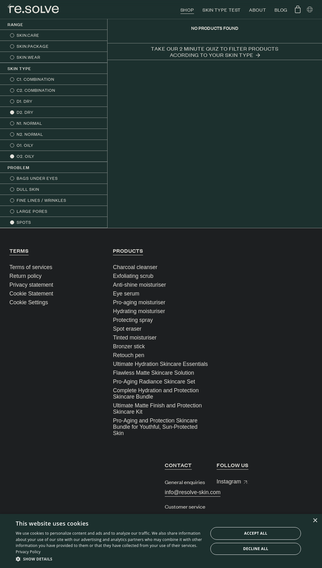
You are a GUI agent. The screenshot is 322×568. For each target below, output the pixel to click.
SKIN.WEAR (28, 57)
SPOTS (24, 222)
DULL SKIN (28, 189)
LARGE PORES (32, 211)
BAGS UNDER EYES (37, 178)
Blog (281, 9)
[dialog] (161, 541)
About (257, 9)
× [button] (315, 520)
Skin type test (222, 9)
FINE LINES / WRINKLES (41, 200)
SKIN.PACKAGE (33, 46)
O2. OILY (25, 156)
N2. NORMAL (30, 134)
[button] (109, 559)
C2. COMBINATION (36, 90)
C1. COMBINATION (35, 79)
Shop (187, 9)
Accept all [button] (255, 533)
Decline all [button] (255, 548)
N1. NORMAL (29, 123)
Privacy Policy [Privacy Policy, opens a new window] (28, 551)
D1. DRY (24, 101)
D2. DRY (25, 112)
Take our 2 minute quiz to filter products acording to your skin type (215, 51)
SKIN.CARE (28, 35)
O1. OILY (25, 145)
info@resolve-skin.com (192, 492)
